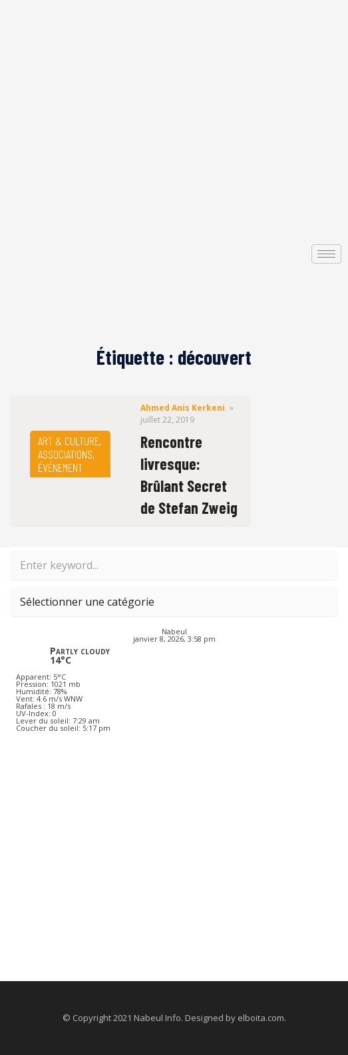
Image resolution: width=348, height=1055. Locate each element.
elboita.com (261, 1018)
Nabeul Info (157, 1018)
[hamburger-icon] (326, 254)
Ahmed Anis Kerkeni (182, 407)
